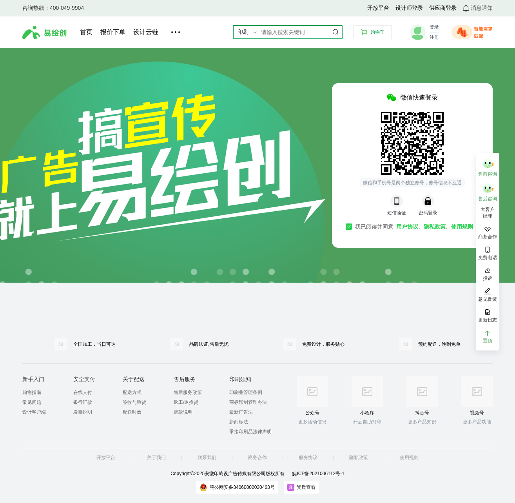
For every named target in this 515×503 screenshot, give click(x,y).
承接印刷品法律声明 (250, 431)
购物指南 (31, 392)
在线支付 (82, 392)
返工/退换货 (186, 402)
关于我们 (156, 457)
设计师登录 (409, 8)
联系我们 (207, 457)
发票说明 (82, 412)
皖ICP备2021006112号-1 (318, 473)
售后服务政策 (188, 392)
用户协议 (407, 226)
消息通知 (482, 8)
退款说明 (183, 412)
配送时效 (132, 412)
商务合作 (257, 457)
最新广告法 (241, 412)
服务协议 (308, 457)
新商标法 (238, 422)
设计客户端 (34, 412)
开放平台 (378, 8)
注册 (434, 37)
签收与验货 (134, 402)
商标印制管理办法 (248, 402)
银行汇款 (82, 402)
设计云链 (145, 32)
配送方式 (132, 392)
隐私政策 (435, 226)
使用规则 (462, 226)
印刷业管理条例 (245, 392)
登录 (434, 27)
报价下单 (112, 32)
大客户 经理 (488, 213)
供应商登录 (443, 8)
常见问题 (31, 402)
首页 (86, 32)
